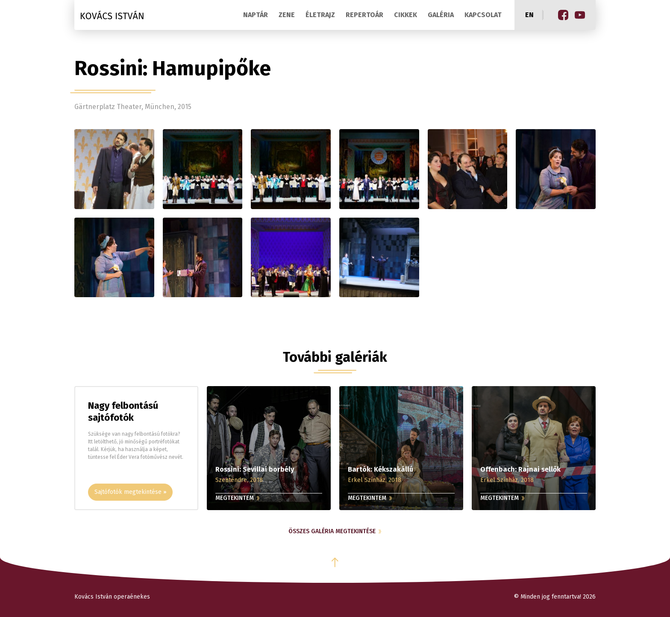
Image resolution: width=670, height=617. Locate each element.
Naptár (255, 15)
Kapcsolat (483, 15)
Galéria (441, 15)
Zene (287, 15)
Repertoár (364, 15)
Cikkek (405, 15)
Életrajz (320, 15)
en (529, 15)
